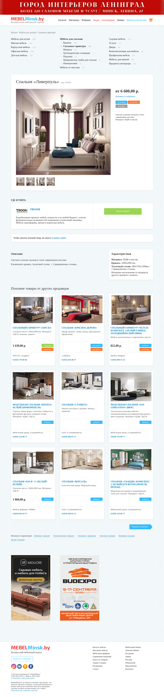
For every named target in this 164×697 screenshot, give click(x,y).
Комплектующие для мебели (124, 51)
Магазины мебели (100, 650)
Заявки (120, 20)
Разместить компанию (22, 659)
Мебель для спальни (27, 32)
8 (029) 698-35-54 (118, 360)
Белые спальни (17, 539)
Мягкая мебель (19, 43)
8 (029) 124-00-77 (20, 437)
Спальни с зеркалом (87, 536)
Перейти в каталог (140, 526)
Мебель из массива (70, 67)
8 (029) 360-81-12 (69, 437)
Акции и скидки (99, 663)
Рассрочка (129, 653)
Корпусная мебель (20, 47)
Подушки (67, 56)
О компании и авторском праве (23, 678)
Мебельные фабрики (101, 653)
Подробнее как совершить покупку (24, 690)
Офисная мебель (19, 51)
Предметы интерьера (120, 63)
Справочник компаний (102, 656)
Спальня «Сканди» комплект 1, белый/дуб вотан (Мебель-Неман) (130, 484)
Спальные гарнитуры (46, 32)
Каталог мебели (99, 647)
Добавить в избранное (125, 96)
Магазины (74, 20)
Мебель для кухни (20, 39)
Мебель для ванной (119, 59)
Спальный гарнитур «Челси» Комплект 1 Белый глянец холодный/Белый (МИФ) (130, 331)
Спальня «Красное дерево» (79, 328)
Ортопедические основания (76, 53)
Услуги (112, 43)
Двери (112, 47)
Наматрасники (70, 63)
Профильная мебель (119, 55)
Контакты (129, 669)
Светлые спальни (107, 536)
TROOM (35, 209)
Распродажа (108, 20)
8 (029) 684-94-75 (20, 513)
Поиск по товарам (100, 660)
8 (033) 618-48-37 (69, 360)
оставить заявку (59, 238)
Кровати (67, 43)
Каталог (62, 20)
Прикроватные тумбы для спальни (80, 60)
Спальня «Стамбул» (75, 404)
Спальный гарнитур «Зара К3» (32, 328)
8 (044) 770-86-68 (20, 360)
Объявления (130, 663)
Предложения (131, 666)
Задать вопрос (123, 211)
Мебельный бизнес (136, 20)
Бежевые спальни (127, 536)
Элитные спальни (42, 536)
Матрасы (67, 49)
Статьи (95, 669)
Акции (96, 20)
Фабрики (86, 20)
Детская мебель (19, 55)
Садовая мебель (117, 39)
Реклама (128, 660)
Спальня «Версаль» (74, 481)
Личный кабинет (132, 650)
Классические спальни (64, 536)
